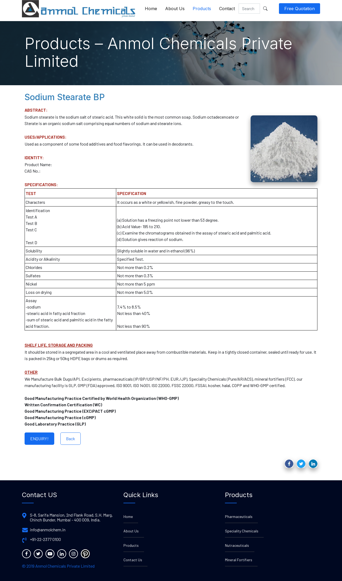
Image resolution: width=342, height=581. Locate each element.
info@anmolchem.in (47, 530)
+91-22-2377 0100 (45, 539)
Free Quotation (299, 8)
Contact (227, 8)
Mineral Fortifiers (238, 559)
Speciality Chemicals (241, 531)
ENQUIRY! (39, 438)
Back (70, 438)
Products (202, 8)
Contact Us (132, 559)
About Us (175, 8)
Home (151, 8)
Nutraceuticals (237, 545)
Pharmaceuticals (238, 516)
